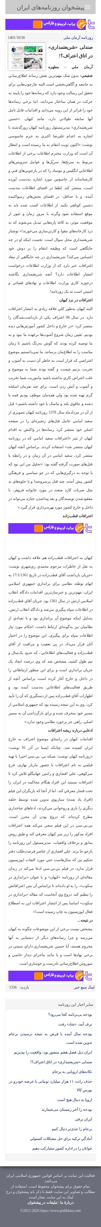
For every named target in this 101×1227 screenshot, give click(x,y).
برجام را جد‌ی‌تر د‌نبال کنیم (72, 1129)
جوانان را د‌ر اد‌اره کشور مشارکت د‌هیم (62, 1148)
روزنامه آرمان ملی (78, 38)
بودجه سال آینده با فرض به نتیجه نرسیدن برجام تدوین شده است (50, 1038)
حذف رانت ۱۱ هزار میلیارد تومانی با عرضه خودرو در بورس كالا (50, 1085)
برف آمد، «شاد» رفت (75, 1024)
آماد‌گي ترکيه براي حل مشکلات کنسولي (61, 1139)
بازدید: (24, 987)
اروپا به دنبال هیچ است (74, 1100)
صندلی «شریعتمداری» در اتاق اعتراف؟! (61, 1062)
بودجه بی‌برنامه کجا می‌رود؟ (70, 1015)
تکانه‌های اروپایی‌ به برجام (72, 1072)
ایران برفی (83, 1119)
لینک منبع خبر (84, 987)
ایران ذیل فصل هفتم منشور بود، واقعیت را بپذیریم (53, 1052)
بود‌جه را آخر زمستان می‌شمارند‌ (67, 1109)
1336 (13, 987)
